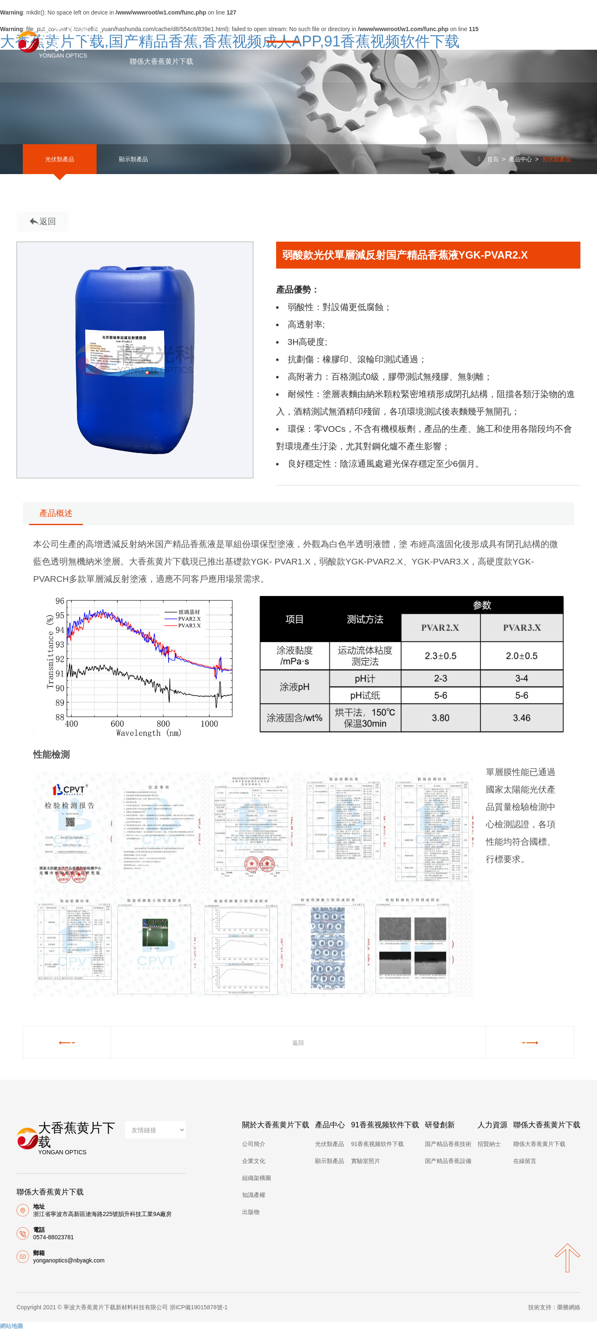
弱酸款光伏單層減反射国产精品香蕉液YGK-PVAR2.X (405, 255)
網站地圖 (11, 1326)
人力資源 (495, 22)
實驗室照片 (365, 1161)
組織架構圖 (256, 1178)
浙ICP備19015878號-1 (199, 1307)
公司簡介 (253, 1144)
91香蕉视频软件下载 (359, 22)
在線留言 (524, 1161)
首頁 (137, 22)
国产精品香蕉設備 (448, 1161)
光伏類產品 (55, 159)
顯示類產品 (121, 159)
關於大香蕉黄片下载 (206, 22)
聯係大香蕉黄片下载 (162, 61)
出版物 (251, 1212)
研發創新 (436, 22)
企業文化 (253, 1161)
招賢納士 (489, 1144)
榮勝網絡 (568, 1307)
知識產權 (253, 1195)
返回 (42, 222)
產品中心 (283, 22)
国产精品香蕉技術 (448, 1144)
